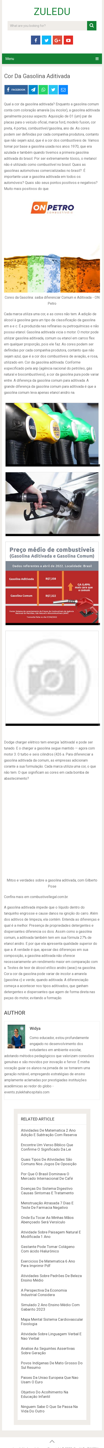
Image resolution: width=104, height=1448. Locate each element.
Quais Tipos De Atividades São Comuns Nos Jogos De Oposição (49, 1161)
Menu (9, 59)
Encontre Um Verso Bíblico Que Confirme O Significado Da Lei (47, 1147)
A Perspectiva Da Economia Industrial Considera (44, 1292)
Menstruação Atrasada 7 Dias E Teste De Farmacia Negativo (47, 1205)
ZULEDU (52, 11)
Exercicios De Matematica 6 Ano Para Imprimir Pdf (48, 1263)
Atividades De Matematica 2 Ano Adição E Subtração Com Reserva (49, 1132)
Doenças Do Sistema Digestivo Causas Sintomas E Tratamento (47, 1190)
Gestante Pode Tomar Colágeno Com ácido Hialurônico (48, 1248)
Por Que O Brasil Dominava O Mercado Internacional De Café (47, 1176)
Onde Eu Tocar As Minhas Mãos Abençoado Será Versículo (47, 1219)
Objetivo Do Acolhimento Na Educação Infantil (44, 1394)
